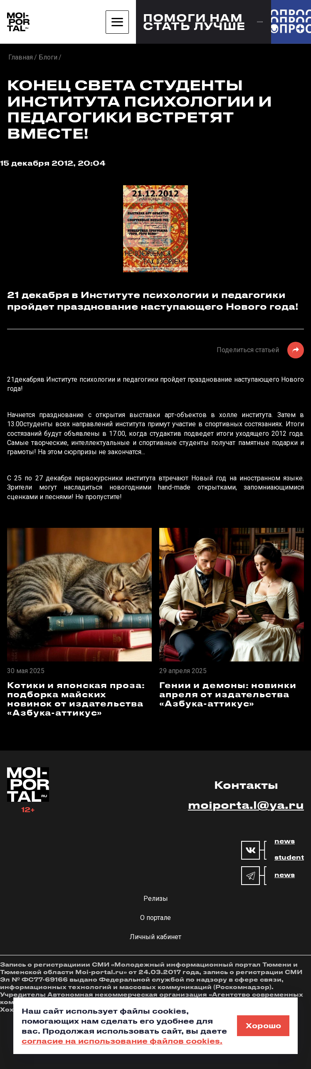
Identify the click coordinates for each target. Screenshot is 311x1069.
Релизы (155, 898)
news (284, 841)
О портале (155, 918)
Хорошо (263, 1025)
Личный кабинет (155, 937)
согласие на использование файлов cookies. (122, 1041)
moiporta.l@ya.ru (246, 804)
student (289, 857)
